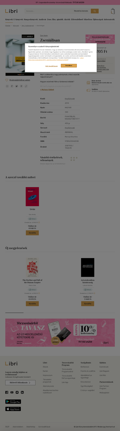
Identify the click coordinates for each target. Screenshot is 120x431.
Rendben (68, 65)
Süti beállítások (51, 66)
